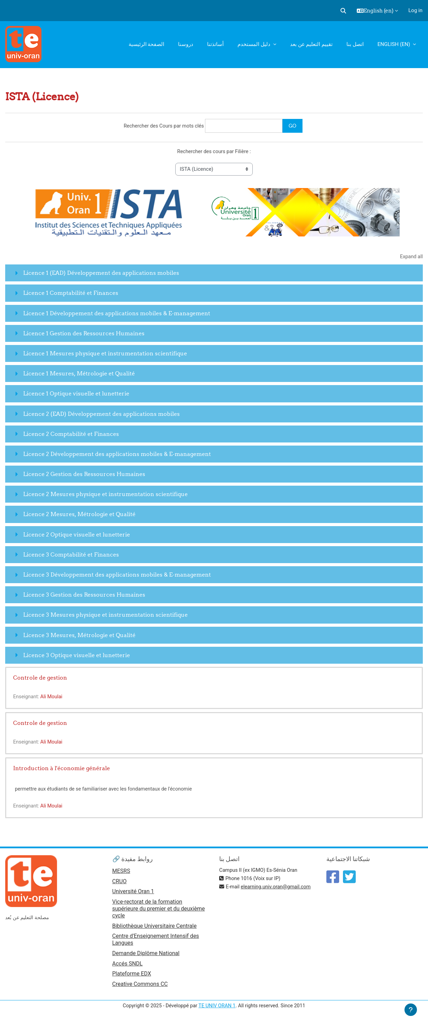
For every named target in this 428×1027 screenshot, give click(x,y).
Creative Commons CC (140, 987)
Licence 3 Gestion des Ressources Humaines (84, 595)
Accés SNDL (127, 966)
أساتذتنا (215, 44)
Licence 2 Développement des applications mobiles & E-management (117, 454)
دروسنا (185, 44)
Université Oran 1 (133, 893)
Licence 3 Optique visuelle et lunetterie (76, 655)
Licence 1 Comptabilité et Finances (70, 293)
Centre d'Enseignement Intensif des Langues (155, 942)
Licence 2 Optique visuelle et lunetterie (76, 535)
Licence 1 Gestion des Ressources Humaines (84, 333)
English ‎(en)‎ (394, 44)
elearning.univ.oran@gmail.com (278, 888)
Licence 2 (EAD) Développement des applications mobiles (101, 414)
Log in (415, 10)
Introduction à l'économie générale (61, 768)
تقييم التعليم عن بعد (311, 44)
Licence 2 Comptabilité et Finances (71, 434)
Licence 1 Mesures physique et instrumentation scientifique (105, 354)
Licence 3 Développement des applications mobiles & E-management (117, 575)
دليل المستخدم (254, 44)
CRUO (119, 883)
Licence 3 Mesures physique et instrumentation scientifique (105, 615)
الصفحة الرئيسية (147, 44)
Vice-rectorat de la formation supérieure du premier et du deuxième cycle (158, 910)
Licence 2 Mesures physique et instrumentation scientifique (105, 495)
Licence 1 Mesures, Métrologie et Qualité (79, 374)
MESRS (121, 872)
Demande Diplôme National (146, 955)
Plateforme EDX (131, 976)
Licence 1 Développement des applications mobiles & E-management (116, 313)
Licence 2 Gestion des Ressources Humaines (84, 475)
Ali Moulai (52, 697)
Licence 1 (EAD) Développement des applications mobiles (101, 273)
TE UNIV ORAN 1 (217, 1009)
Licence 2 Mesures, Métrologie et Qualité (79, 515)
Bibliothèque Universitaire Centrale (154, 928)
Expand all (411, 257)
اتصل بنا (355, 44)
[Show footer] (410, 1009)
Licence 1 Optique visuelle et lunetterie (76, 394)
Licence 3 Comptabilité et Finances (71, 555)
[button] (343, 10)
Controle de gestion (40, 678)
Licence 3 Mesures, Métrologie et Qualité (79, 635)
